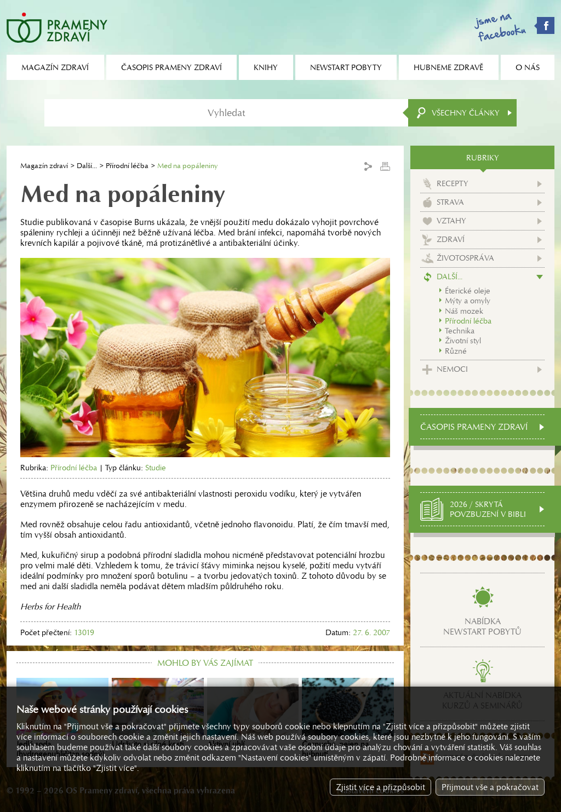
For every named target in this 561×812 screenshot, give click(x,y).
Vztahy (451, 221)
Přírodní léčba (127, 165)
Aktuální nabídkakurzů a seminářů (482, 700)
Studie (155, 468)
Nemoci (452, 369)
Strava (450, 202)
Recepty (452, 183)
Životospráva (465, 258)
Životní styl (463, 340)
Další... (87, 165)
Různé (456, 351)
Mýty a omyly (467, 301)
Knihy (266, 67)
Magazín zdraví (44, 165)
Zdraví (451, 239)
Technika (459, 331)
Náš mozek (464, 311)
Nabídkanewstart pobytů (482, 626)
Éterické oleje (467, 291)
